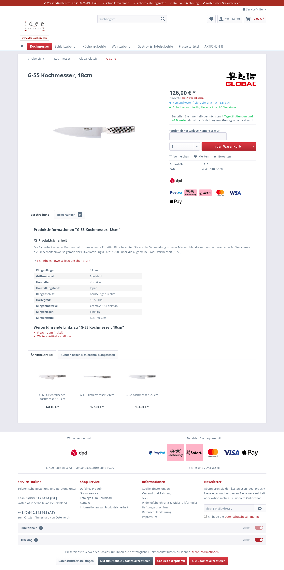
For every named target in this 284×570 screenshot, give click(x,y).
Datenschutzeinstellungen (76, 561)
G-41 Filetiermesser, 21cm (97, 395)
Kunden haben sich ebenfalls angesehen (88, 355)
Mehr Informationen (205, 552)
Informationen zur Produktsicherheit (104, 507)
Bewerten (222, 156)
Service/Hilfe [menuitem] (253, 9)
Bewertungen (69, 214)
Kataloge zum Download (96, 498)
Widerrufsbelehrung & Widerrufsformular (169, 502)
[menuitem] (132, 19)
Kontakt (85, 502)
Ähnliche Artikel (42, 355)
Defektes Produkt (91, 488)
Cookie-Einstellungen (156, 488)
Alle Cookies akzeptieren (208, 561)
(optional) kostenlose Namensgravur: (194, 130)
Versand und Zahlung (156, 493)
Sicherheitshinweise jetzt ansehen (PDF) (63, 260)
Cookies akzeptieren (171, 561)
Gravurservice (89, 493)
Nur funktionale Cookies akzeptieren (125, 561)
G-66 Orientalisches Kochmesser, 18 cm (52, 397)
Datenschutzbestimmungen (243, 516)
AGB (145, 498)
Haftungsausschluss (155, 507)
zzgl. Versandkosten (193, 97)
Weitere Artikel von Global (53, 336)
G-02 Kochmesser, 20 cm (142, 395)
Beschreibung (40, 215)
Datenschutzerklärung (156, 512)
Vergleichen (179, 156)
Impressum (149, 517)
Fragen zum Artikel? (48, 332)
